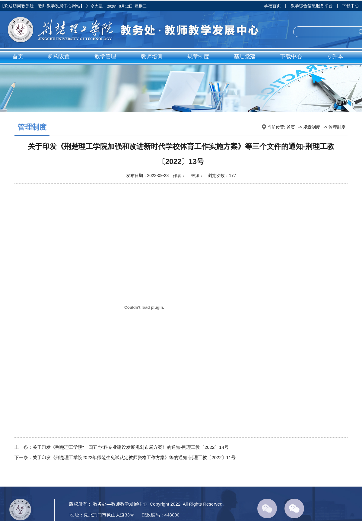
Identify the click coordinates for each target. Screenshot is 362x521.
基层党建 (245, 56)
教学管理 (105, 56)
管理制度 (337, 127)
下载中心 (350, 5)
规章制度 (198, 56)
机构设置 (59, 56)
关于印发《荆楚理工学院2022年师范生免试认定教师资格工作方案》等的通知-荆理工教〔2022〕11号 (134, 457)
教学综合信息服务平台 (312, 5)
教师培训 (152, 56)
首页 (17, 56)
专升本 (335, 56)
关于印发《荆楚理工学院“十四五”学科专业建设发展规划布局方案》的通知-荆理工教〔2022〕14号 (131, 447)
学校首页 (272, 5)
